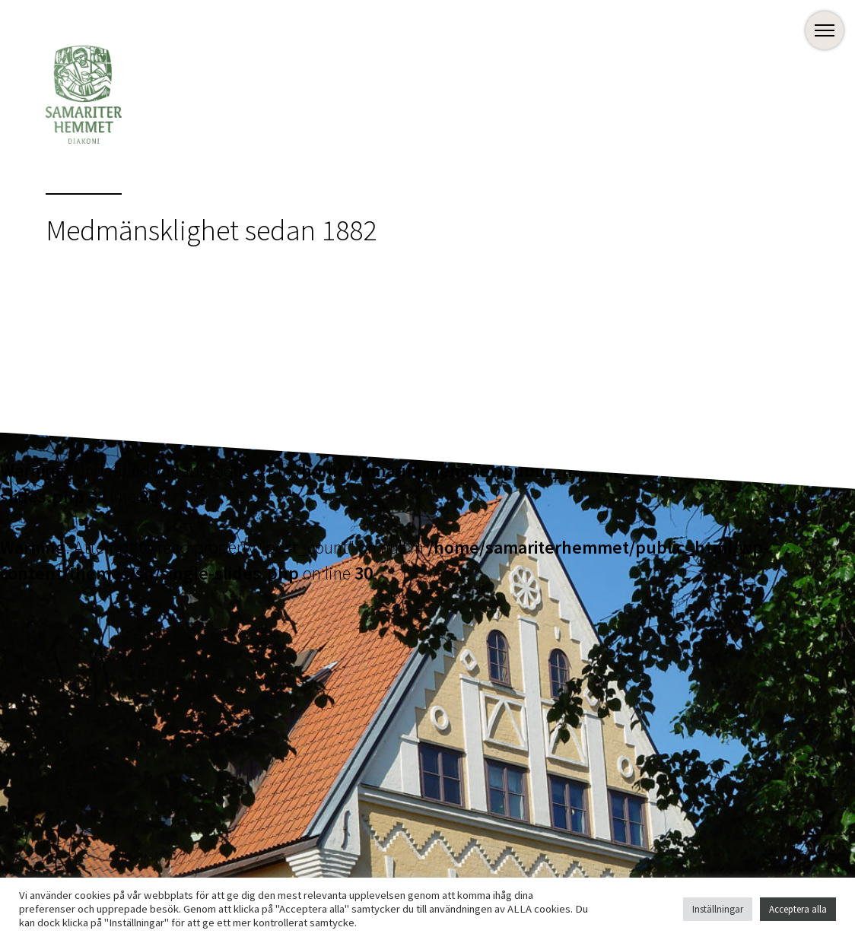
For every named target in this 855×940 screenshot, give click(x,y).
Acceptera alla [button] (798, 909)
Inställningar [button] (717, 909)
